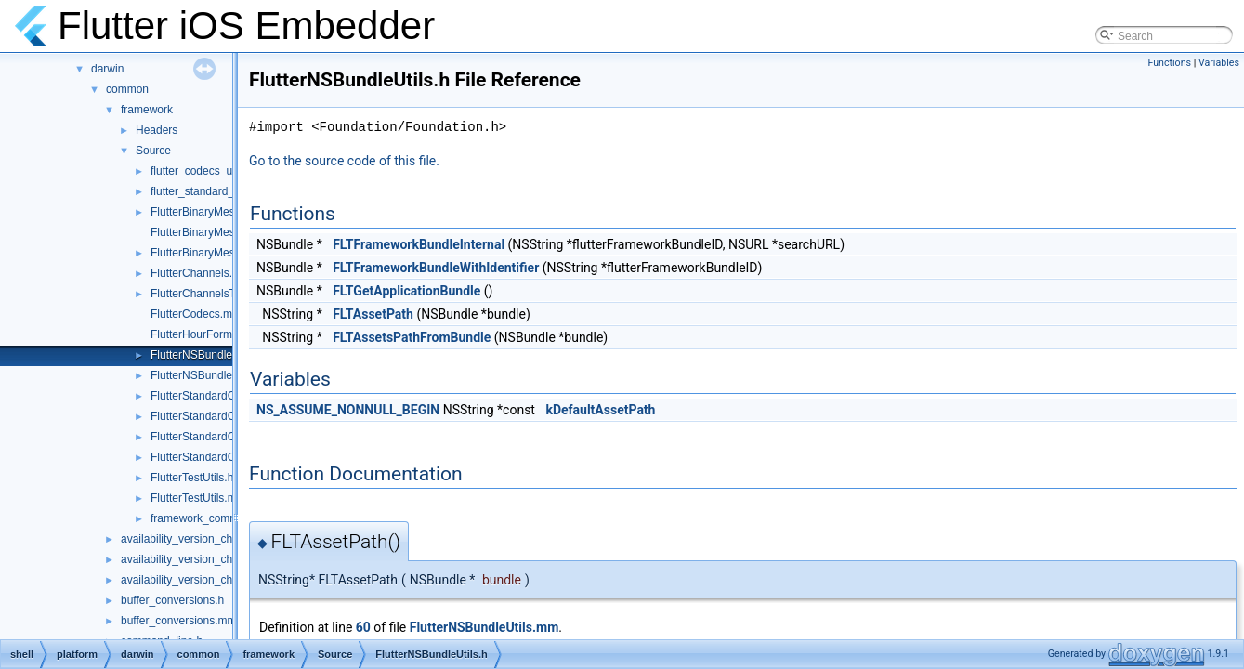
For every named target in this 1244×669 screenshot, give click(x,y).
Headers (156, 130)
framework (147, 109)
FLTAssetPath (373, 314)
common (127, 89)
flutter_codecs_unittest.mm (217, 170)
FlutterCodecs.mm (196, 314)
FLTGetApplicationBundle (406, 290)
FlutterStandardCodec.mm (216, 395)
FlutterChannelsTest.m (206, 293)
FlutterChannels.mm (201, 273)
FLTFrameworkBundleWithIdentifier (436, 267)
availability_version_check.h (190, 559)
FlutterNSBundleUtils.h (207, 354)
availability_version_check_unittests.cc (216, 579)
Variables (1218, 63)
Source (153, 150)
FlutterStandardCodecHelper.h (226, 457)
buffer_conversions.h (172, 600)
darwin (107, 68)
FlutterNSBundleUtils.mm (213, 375)
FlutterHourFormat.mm (207, 334)
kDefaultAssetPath (600, 409)
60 (363, 627)
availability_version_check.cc (192, 538)
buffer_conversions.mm (179, 620)
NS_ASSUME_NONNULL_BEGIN (347, 409)
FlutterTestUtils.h (192, 477)
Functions (1169, 63)
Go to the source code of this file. (344, 160)
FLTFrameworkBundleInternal (418, 244)
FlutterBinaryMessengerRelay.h (228, 211)
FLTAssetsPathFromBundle (412, 337)
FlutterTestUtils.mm (198, 498)
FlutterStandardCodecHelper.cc (228, 436)
